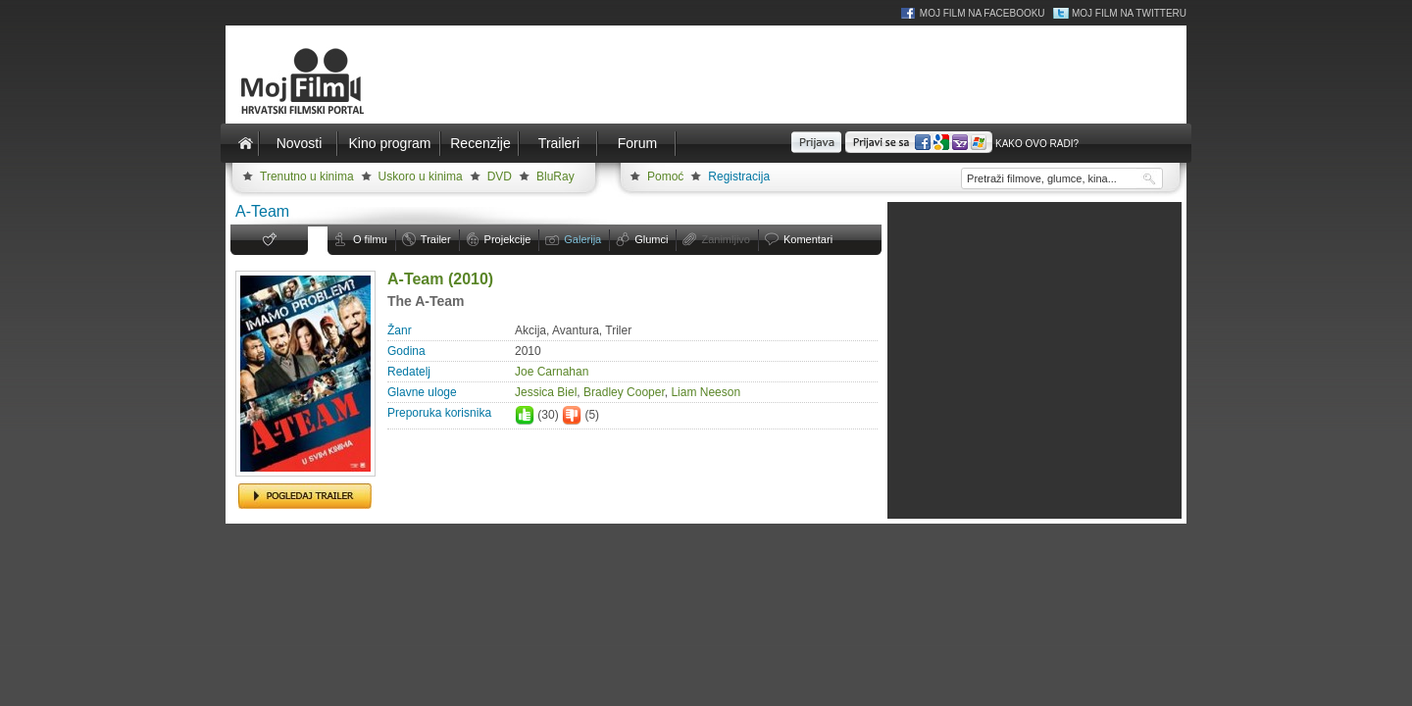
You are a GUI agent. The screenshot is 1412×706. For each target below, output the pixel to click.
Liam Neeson (705, 392)
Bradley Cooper (624, 392)
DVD (499, 176)
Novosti (300, 143)
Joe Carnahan (551, 371)
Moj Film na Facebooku (982, 13)
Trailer (436, 239)
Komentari (807, 239)
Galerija (582, 239)
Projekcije (507, 239)
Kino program (389, 143)
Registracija (739, 176)
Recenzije (480, 143)
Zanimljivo (725, 239)
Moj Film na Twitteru (1129, 13)
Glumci (651, 239)
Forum (637, 143)
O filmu (370, 239)
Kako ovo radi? (1037, 143)
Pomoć (665, 176)
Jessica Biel (546, 392)
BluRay (555, 176)
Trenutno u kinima (307, 176)
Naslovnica (245, 143)
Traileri (559, 143)
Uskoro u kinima (420, 176)
